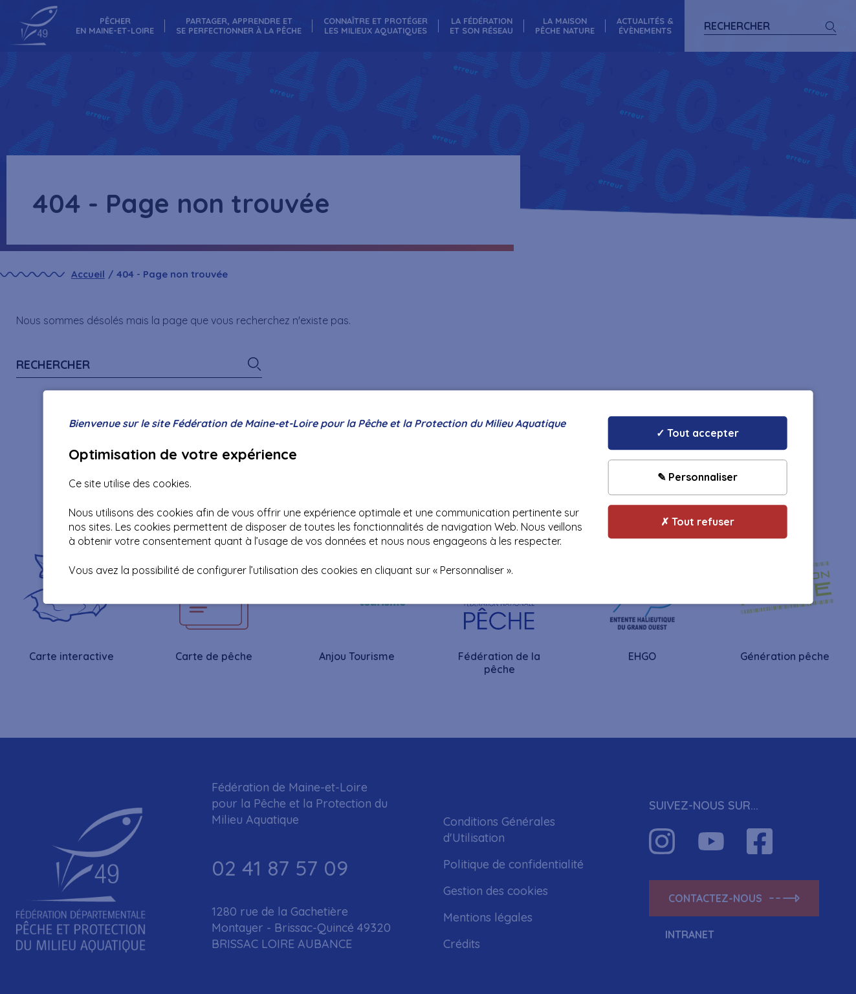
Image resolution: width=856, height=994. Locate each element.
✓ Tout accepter (697, 432)
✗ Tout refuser (697, 521)
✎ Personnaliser (697, 477)
